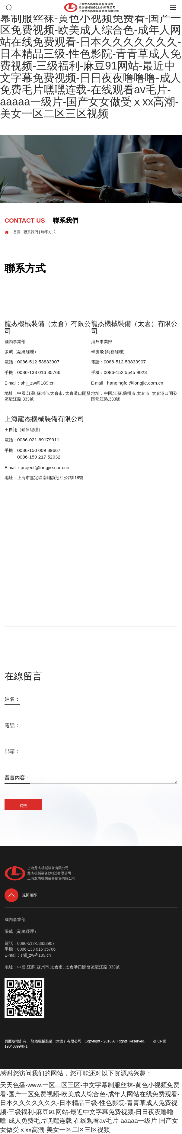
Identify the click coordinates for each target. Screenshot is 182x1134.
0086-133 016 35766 (38, 372)
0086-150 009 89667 (38, 450)
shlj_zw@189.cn (38, 382)
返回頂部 (21, 895)
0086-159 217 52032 (38, 456)
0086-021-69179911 (38, 439)
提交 (23, 806)
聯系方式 (48, 232)
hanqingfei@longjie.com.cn (135, 382)
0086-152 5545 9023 (125, 372)
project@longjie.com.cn (45, 467)
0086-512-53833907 (38, 361)
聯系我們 (31, 232)
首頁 (13, 232)
